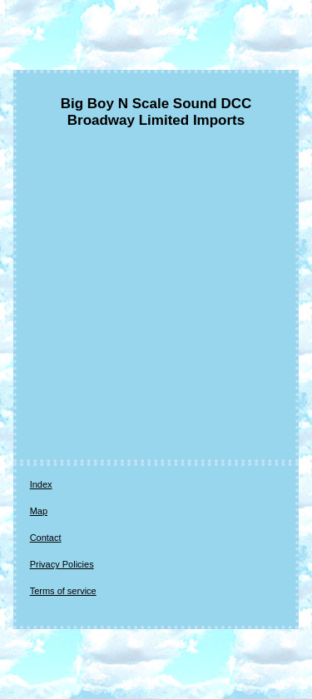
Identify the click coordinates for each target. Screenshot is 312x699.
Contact (46, 538)
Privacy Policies (62, 564)
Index (41, 484)
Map (38, 511)
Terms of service (63, 591)
